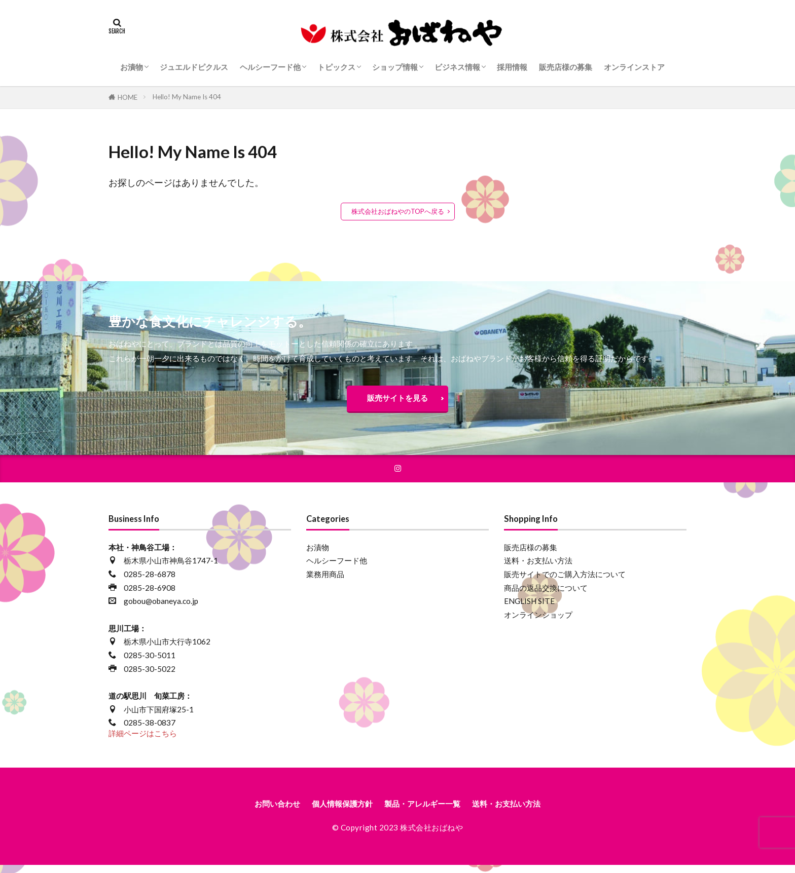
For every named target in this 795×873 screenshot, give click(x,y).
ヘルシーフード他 (270, 66)
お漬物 (131, 66)
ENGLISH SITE (529, 607)
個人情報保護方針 (332, 811)
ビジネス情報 (457, 66)
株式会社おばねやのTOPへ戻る (397, 211)
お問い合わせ (257, 811)
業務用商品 (325, 580)
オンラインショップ (538, 620)
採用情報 (512, 66)
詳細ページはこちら (143, 739)
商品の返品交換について (546, 593)
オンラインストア (634, 66)
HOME (127, 97)
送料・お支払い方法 (538, 567)
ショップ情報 (395, 66)
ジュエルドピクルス (194, 66)
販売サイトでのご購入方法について (565, 580)
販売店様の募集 (565, 66)
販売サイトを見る (397, 400)
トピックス (336, 66)
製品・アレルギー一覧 (426, 811)
